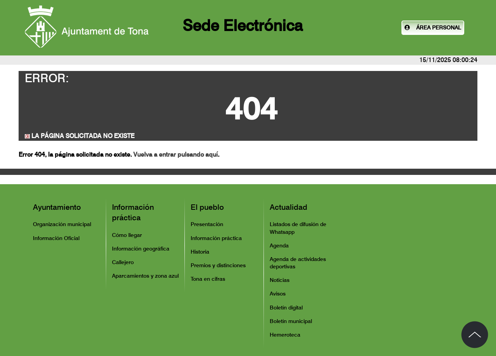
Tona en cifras (208, 279)
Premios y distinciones (218, 265)
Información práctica (133, 212)
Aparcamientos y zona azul (145, 276)
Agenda (279, 245)
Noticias (279, 280)
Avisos (278, 293)
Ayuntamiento (57, 207)
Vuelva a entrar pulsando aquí (175, 154)
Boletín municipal (291, 321)
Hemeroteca (285, 335)
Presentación (207, 224)
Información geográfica (140, 248)
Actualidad (288, 207)
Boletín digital (286, 307)
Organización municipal (62, 224)
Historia (200, 252)
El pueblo (207, 207)
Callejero (123, 262)
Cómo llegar (127, 235)
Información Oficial (56, 238)
